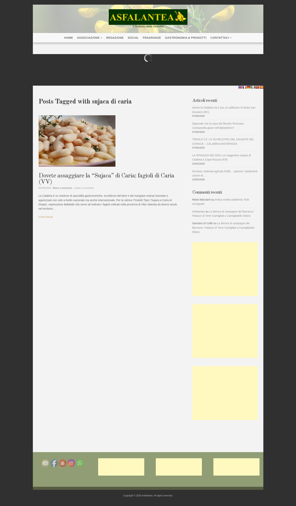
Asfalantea (198, 211)
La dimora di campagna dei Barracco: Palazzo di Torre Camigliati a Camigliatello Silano (223, 227)
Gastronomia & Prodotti (185, 37)
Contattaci (220, 37)
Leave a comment (84, 188)
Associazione (88, 37)
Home (68, 37)
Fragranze (152, 37)
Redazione (115, 37)
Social (133, 37)
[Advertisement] (225, 269)
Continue (46, 217)
